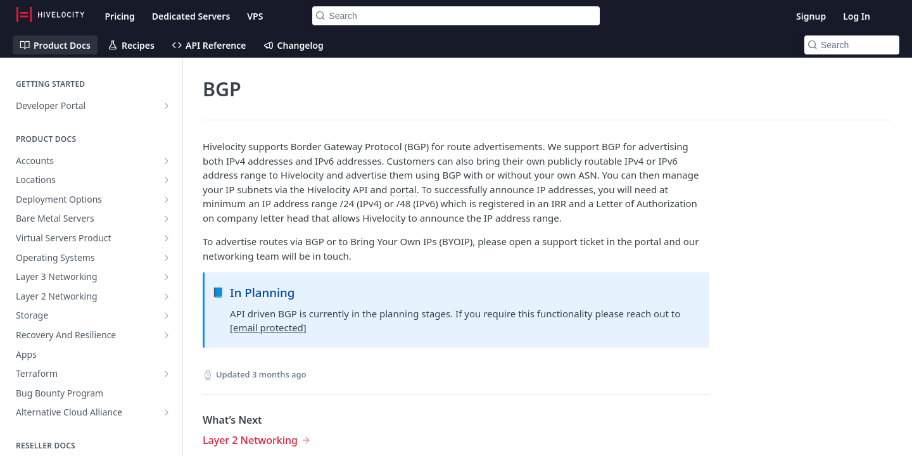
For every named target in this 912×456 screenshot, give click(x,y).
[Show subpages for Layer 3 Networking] (167, 277)
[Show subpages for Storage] (167, 315)
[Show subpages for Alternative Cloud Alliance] (167, 412)
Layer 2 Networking (250, 440)
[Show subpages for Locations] (167, 180)
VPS (255, 16)
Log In (856, 16)
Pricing (119, 16)
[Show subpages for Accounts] (167, 161)
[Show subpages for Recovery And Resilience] (167, 335)
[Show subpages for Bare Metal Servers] (167, 218)
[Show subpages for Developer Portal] (167, 106)
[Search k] (455, 15)
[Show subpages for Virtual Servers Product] (167, 238)
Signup (811, 16)
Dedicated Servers (191, 16)
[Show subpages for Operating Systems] (167, 258)
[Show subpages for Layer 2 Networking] (167, 296)
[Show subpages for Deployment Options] (167, 199)
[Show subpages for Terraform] (167, 374)
